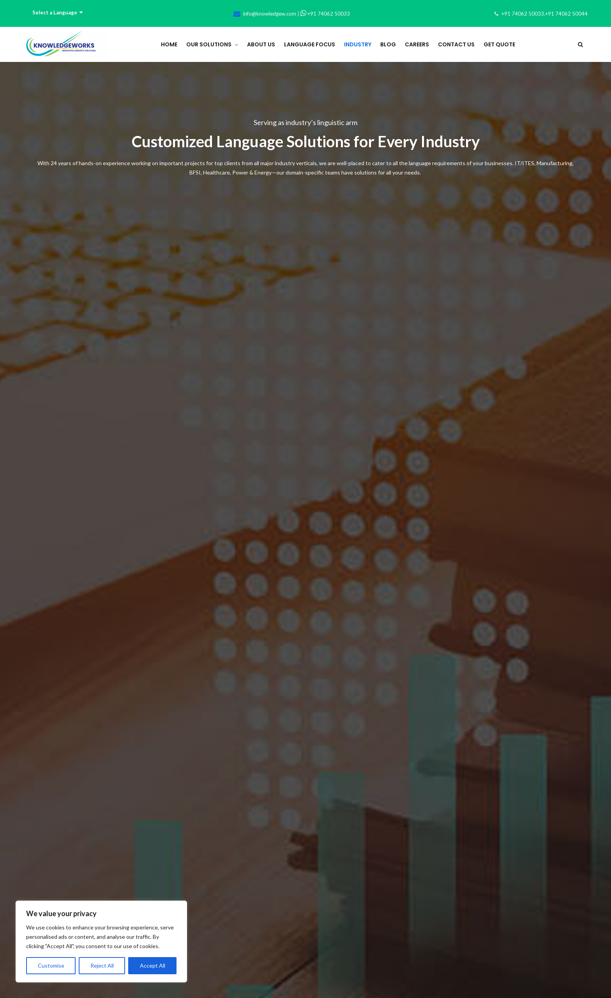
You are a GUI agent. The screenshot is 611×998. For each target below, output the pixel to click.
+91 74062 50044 (566, 14)
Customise (51, 965)
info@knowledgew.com (269, 14)
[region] (101, 941)
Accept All (152, 965)
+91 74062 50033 (325, 14)
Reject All (102, 965)
